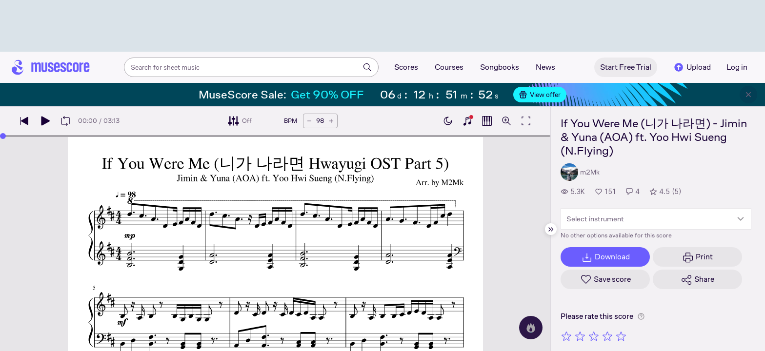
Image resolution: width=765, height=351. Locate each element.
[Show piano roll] (487, 121)
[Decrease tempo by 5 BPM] (309, 121)
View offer (540, 94)
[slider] (3, 136)
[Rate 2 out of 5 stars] (580, 336)
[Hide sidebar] (551, 229)
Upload (692, 67)
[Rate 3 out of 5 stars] (594, 336)
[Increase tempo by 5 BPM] (331, 121)
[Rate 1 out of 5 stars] (566, 336)
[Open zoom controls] (506, 121)
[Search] (367, 67)
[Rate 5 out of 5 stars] (621, 336)
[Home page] (51, 67)
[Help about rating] (641, 316)
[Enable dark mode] (448, 121)
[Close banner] (748, 94)
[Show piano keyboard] (467, 121)
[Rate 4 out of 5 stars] (607, 336)
